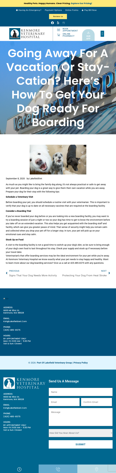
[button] (102, 34)
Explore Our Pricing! (81, 3)
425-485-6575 (77, 263)
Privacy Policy (81, 362)
